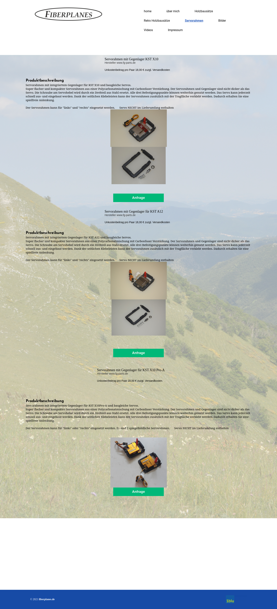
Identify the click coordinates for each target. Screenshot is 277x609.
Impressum (175, 30)
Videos (148, 30)
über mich (173, 11)
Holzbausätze (204, 11)
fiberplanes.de (47, 599)
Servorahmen (194, 20)
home (147, 11)
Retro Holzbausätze (157, 20)
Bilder (222, 20)
